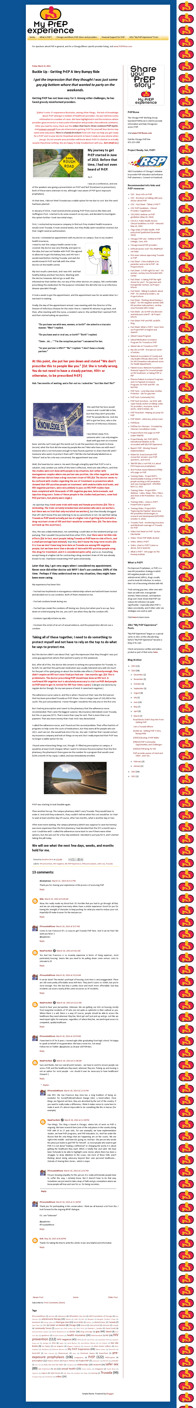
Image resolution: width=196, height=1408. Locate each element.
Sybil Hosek (55, 1373)
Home (32, 37)
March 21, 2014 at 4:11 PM (64, 881)
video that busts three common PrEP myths (95, 126)
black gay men (62, 1322)
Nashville (112, 1349)
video (58, 1376)
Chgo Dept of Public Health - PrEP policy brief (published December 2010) (145, 232)
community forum (43, 1328)
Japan (61, 1343)
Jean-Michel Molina (88, 1343)
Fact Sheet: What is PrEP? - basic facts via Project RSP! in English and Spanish (147, 330)
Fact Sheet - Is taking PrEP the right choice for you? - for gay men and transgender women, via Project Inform (146, 283)
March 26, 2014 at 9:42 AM (68, 951)
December (138, 675)
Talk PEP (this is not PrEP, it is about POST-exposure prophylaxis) (146, 464)
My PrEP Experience (73, 864)
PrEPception (110, 1358)
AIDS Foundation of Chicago (100, 1316)
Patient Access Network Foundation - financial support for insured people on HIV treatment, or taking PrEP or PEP (147, 372)
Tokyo (85, 1373)
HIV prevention (46, 864)
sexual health (68, 1368)
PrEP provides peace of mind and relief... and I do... (148, 754)
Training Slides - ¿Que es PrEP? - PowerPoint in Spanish (145, 503)
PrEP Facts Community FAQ (142, 397)
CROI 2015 (80, 1328)
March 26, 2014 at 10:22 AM (69, 1003)
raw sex (38, 1365)
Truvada (109, 864)
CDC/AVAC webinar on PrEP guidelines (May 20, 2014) (143, 215)
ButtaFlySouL (100, 1322)
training (94, 1373)
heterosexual (96, 1336)
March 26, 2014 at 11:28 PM (68, 1202)
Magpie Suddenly (73, 1346)
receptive (70, 1365)
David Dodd (111, 1328)
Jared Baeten (72, 1343)
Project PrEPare (69, 1361)
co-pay (115, 1325)
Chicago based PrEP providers (144, 245)
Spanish (35, 1373)
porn (74, 1353)
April (136, 711)
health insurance (76, 1335)
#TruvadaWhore (47, 926)
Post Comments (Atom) (54, 1303)
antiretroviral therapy (51, 1319)
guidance (45, 1336)
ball (82, 1319)
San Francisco (44, 1369)
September (139, 688)
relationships (82, 1365)
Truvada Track (37, 1377)
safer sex (101, 864)
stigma (44, 1373)
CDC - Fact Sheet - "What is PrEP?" (145, 204)
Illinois (92, 1340)
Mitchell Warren (58, 1349)
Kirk (41, 1239)
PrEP (83, 864)
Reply (42, 889)
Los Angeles (59, 1346)
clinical (84, 1325)
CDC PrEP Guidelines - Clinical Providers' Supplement (144, 209)
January (137, 766)
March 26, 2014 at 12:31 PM (76, 1091)
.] (111, 143)
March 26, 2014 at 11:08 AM (69, 1061)
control (57, 1328)
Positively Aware (87, 1353)
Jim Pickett (103, 1343)
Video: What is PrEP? (140, 542)
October (138, 684)
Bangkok (91, 1319)
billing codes (48, 1322)
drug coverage (86, 1332)
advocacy (62, 1316)
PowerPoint (103, 1353)
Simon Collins (87, 1369)
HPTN (79, 1340)
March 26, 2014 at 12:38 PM (77, 1120)
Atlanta (68, 1319)
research (97, 1365)
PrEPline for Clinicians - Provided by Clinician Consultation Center (146, 427)
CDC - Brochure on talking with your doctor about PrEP (146, 199)
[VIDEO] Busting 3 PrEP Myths (146, 738)
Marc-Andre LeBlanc (102, 1346)
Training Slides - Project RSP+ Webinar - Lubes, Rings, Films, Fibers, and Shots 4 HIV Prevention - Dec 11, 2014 (147, 494)
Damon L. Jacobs (95, 1328)
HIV (107, 1335)
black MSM (78, 1322)
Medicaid (45, 1349)
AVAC (76, 1319)
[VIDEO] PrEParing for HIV (144, 749)
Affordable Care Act (77, 1316)
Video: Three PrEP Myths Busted (145, 538)
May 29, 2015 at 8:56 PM (55, 1239)
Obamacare (63, 1353)
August (137, 693)
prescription (91, 864)
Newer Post (38, 1297)
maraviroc (87, 1346)
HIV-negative (58, 864)
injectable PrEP (103, 1340)
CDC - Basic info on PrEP (141, 194)
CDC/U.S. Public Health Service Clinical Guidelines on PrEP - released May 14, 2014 (147, 223)
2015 (133, 666)
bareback (36, 1322)
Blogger (110, 1394)
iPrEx (54, 1343)
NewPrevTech (46, 951)
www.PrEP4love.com (123, 46)
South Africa (111, 1369)
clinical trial (94, 1325)
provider (114, 1361)
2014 (133, 671)
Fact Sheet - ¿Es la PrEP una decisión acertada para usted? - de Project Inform (146, 314)
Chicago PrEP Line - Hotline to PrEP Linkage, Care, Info (146, 240)
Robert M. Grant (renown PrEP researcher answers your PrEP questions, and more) (144, 457)
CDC (44, 1325)
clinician (106, 1325)
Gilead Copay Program (141, 336)
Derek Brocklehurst (59, 1332)
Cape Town (36, 1325)
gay (98, 1331)
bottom (88, 1322)
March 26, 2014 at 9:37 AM (68, 926)
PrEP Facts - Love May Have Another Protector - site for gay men (146, 392)
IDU (85, 1340)
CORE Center (68, 1328)
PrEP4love (135, 423)
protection (96, 1361)
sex (55, 1369)
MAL (42, 899)
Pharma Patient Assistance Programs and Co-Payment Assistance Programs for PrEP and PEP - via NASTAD (147, 383)
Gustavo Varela (58, 1336)
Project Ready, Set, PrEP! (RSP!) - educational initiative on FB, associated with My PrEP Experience (146, 442)
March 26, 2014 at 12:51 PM (76, 1171)
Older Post (113, 1297)
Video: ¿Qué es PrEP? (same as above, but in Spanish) (144, 546)
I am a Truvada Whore (143, 727)
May (136, 707)
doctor (72, 1332)
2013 (133, 772)
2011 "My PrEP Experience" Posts (143, 37)
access (52, 1316)
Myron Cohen (100, 1349)
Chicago (72, 1325)
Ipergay (45, 1343)
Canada (112, 1322)
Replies (46, 1085)
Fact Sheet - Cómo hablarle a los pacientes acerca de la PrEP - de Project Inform (145, 264)
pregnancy (78, 1358)
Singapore (99, 1369)
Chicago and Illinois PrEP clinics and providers (76, 37)
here (134, 617)
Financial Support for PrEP (113, 37)
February (138, 761)
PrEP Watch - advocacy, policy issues (147, 419)
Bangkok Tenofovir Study (106, 1319)
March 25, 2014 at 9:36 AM (56, 899)
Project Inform (53, 1361)
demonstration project (40, 1332)
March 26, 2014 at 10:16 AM (68, 975)
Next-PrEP (36, 1353)
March (137, 716)
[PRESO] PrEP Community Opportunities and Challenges (147, 743)
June (136, 702)
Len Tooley (46, 1346)
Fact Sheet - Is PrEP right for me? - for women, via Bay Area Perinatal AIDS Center (147, 273)
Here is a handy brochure (69, 133)
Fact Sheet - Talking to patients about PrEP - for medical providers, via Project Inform (147, 294)
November (139, 679)
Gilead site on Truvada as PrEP (144, 346)
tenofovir (77, 1373)
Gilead (108, 1332)
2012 (133, 776)
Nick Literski (49, 1353)
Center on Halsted (57, 1325)
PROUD (105, 1361)
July (135, 697)
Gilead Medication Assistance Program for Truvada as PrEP (144, 341)
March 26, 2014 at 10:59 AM (68, 1036)
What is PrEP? (46, 37)
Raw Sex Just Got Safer (53, 1365)
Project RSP (84, 1361)
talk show (67, 1373)
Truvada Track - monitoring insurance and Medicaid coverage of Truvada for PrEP (147, 525)
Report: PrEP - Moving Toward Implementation (144, 449)
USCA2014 (49, 1377)
